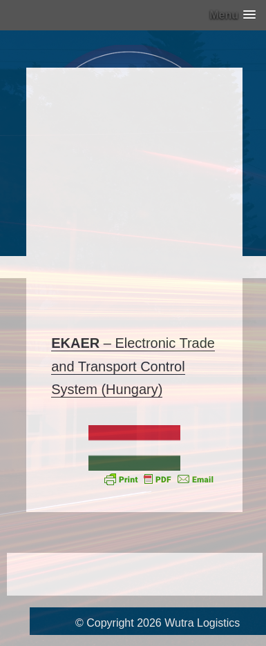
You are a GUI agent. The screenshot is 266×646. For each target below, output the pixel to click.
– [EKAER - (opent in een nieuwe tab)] (83, 343)
